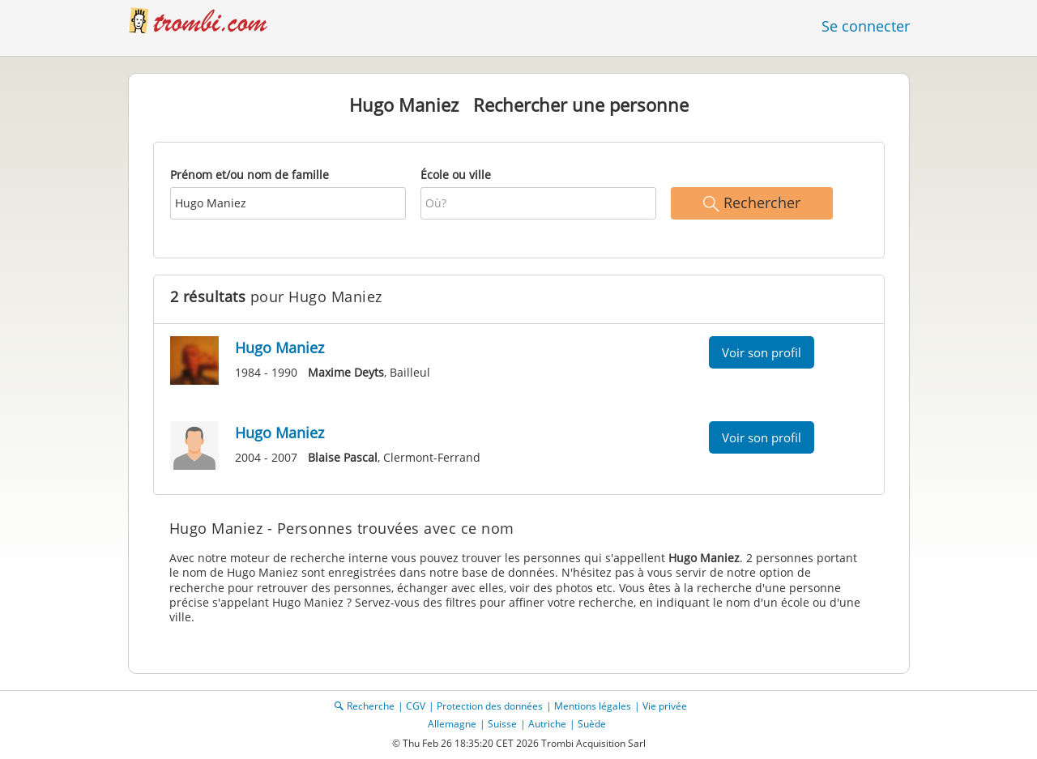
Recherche (371, 706)
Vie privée (664, 706)
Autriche (547, 724)
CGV (415, 706)
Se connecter (865, 26)
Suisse (502, 724)
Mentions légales (592, 706)
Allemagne (452, 724)
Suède (592, 724)
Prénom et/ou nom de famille (249, 174)
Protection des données (490, 706)
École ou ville (455, 174)
